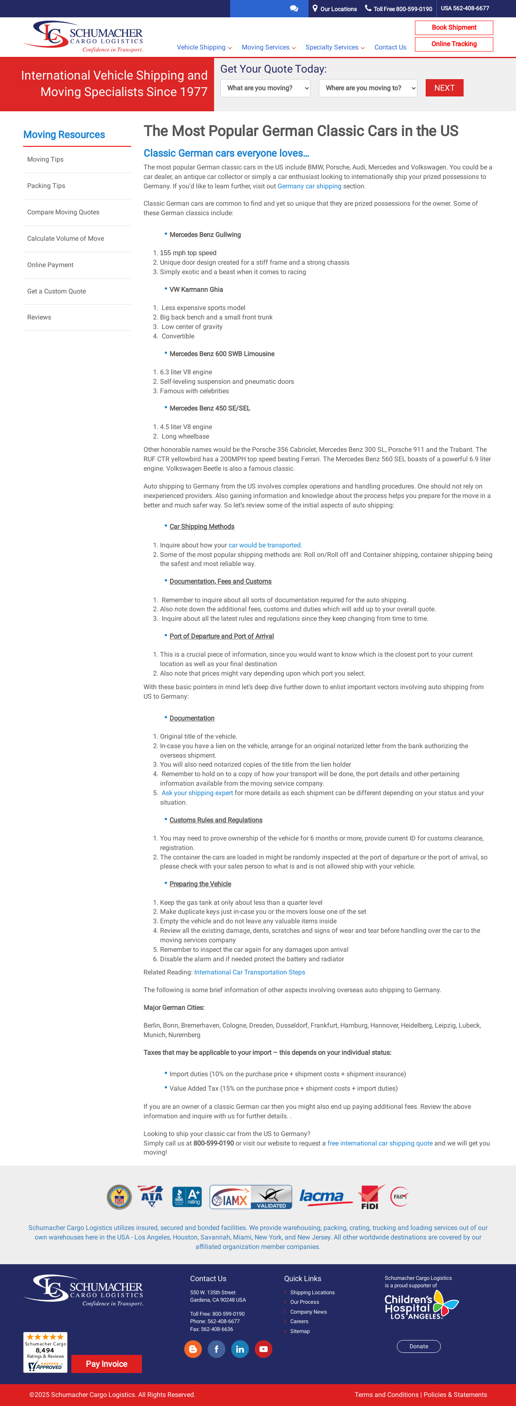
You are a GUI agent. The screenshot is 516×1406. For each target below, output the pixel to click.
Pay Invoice (106, 1364)
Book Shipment (454, 27)
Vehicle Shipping (201, 47)
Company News (305, 1312)
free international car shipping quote (380, 1143)
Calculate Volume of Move (65, 238)
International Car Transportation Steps (249, 972)
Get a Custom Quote (56, 291)
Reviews (39, 317)
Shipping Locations (309, 1292)
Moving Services (266, 47)
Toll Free (398, 9)
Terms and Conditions (387, 1395)
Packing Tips (46, 186)
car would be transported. (265, 545)
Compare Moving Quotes (63, 212)
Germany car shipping (310, 186)
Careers (296, 1321)
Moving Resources (64, 135)
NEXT (444, 88)
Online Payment (50, 265)
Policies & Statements (455, 1395)
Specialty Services (332, 47)
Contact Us (390, 47)
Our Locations (338, 9)
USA (465, 8)
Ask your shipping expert (196, 793)
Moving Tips (45, 159)
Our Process (301, 1302)
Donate (419, 1346)
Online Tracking (454, 44)
